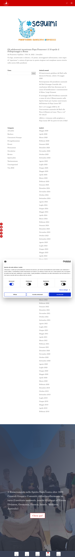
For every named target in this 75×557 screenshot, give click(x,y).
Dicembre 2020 (44, 350)
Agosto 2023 (43, 242)
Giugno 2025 (43, 168)
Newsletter (11, 151)
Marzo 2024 (43, 218)
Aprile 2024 (43, 215)
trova (58, 555)
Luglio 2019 (43, 398)
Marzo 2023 (43, 259)
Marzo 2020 (43, 381)
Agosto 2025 (43, 161)
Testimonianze (13, 161)
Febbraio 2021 (44, 344)
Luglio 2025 (43, 164)
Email (37, 555)
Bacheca (10, 134)
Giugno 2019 (43, 401)
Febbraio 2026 (44, 141)
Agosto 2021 (43, 323)
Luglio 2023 (43, 246)
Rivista (10, 154)
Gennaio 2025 (44, 185)
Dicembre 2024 (44, 188)
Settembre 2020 (44, 361)
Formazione (12, 147)
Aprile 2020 (43, 377)
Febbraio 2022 (44, 303)
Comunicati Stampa (15, 137)
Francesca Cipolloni (16, 54)
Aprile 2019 (43, 408)
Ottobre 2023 (43, 235)
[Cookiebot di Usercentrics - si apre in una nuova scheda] (64, 261)
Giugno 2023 (43, 249)
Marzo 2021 (43, 340)
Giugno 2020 (43, 371)
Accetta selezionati (37, 294)
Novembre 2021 (44, 313)
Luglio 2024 (43, 205)
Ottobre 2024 (43, 195)
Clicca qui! (37, 515)
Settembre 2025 (44, 158)
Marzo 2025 (43, 178)
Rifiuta (15, 294)
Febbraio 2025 (44, 181)
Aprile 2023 (43, 256)
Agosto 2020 (43, 364)
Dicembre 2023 (44, 229)
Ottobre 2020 (43, 357)
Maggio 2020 (43, 374)
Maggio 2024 (43, 212)
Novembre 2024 (44, 191)
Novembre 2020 (44, 354)
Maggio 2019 (43, 405)
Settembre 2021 (44, 320)
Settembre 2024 (44, 198)
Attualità (39, 54)
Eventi (10, 144)
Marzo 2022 (43, 300)
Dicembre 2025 (44, 147)
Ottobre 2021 (43, 317)
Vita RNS (11, 168)
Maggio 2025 (43, 171)
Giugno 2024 (43, 208)
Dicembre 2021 (44, 310)
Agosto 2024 (43, 202)
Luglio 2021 (43, 327)
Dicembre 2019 (44, 388)
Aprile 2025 (43, 175)
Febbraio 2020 (44, 384)
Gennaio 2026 (44, 144)
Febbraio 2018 (44, 411)
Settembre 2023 (44, 239)
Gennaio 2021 (44, 347)
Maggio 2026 (43, 131)
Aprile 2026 (43, 134)
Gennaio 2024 (44, 225)
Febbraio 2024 (44, 222)
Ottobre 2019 (43, 391)
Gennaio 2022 (44, 306)
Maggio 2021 (43, 334)
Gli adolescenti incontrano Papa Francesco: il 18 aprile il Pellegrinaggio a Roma (33, 50)
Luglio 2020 (43, 367)
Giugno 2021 (43, 330)
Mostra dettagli (63, 289)
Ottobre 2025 (43, 154)
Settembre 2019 (44, 394)
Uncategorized (13, 164)
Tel (16, 555)
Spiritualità (12, 158)
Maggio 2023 (43, 252)
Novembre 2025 (44, 151)
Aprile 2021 (43, 337)
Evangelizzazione (14, 141)
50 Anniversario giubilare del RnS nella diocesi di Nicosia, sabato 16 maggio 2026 (53, 75)
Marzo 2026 (43, 137)
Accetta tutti (60, 294)
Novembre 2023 (44, 232)
